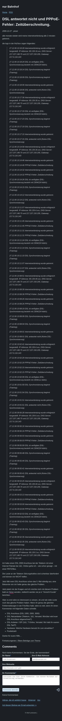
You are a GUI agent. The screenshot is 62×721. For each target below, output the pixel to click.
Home (4, 12)
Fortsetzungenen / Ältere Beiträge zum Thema (21, 641)
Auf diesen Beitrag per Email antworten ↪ (19, 707)
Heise (11, 592)
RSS (11, 12)
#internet (31, 702)
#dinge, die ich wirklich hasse (14, 702)
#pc (38, 702)
